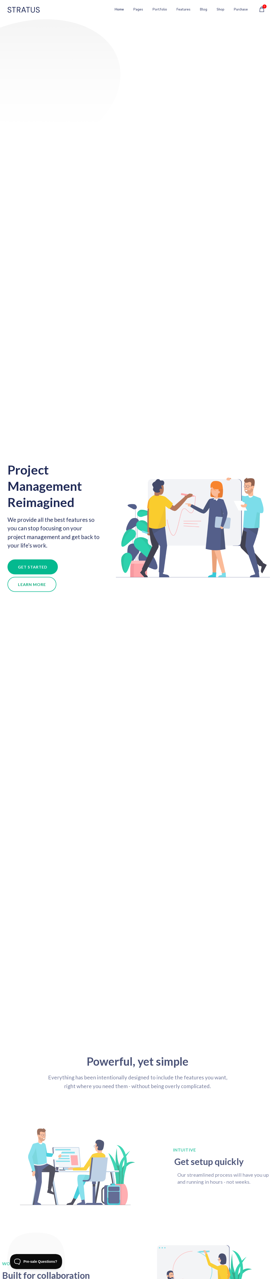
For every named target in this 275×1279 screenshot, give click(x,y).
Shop (217, 10)
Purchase (240, 10)
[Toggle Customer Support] (36, 1261)
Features (181, 10)
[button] (32, 569)
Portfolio (157, 10)
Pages (135, 10)
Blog (201, 10)
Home (117, 10)
